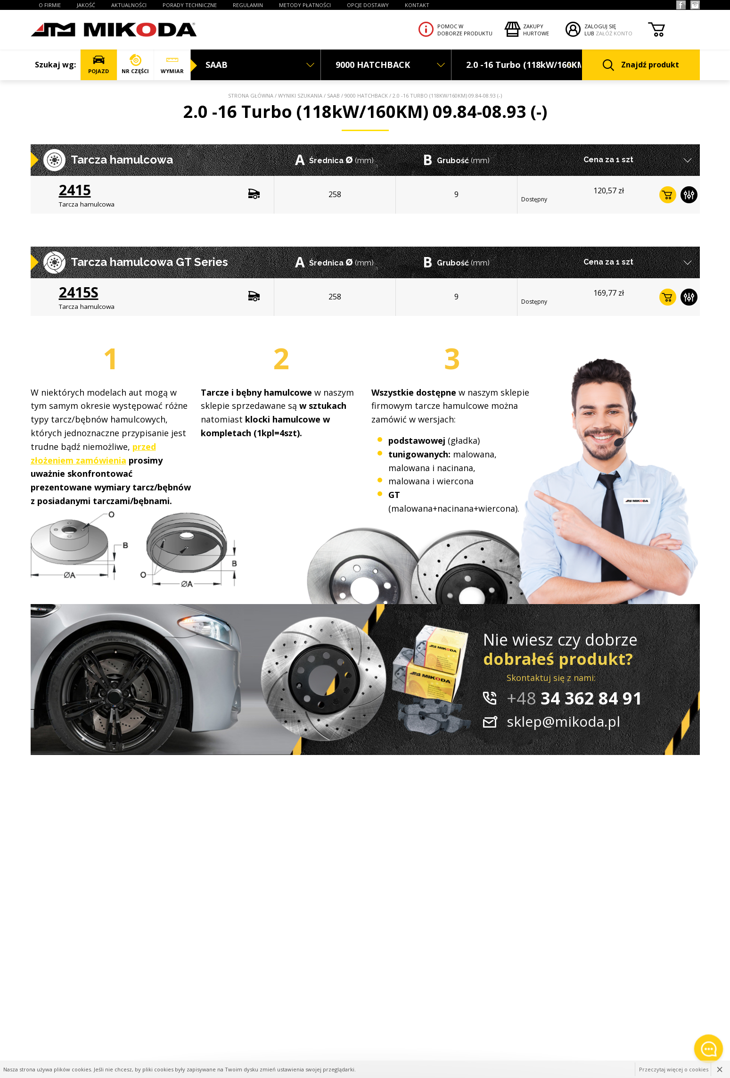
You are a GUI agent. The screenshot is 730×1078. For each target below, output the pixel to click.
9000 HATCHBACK (366, 95)
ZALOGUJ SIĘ (600, 26)
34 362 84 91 (574, 698)
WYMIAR (172, 64)
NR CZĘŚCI (135, 64)
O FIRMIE (50, 4)
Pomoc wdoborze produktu (464, 30)
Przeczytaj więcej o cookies (673, 1069)
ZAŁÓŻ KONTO (614, 33)
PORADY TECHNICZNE (190, 4)
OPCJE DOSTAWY (368, 4)
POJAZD (99, 64)
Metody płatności (305, 4)
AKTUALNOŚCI (129, 4)
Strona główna (250, 95)
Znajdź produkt (641, 65)
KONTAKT (417, 4)
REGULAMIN (248, 4)
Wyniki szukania (300, 95)
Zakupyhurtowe (536, 30)
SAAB (333, 95)
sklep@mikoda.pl (563, 721)
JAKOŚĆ (86, 4)
